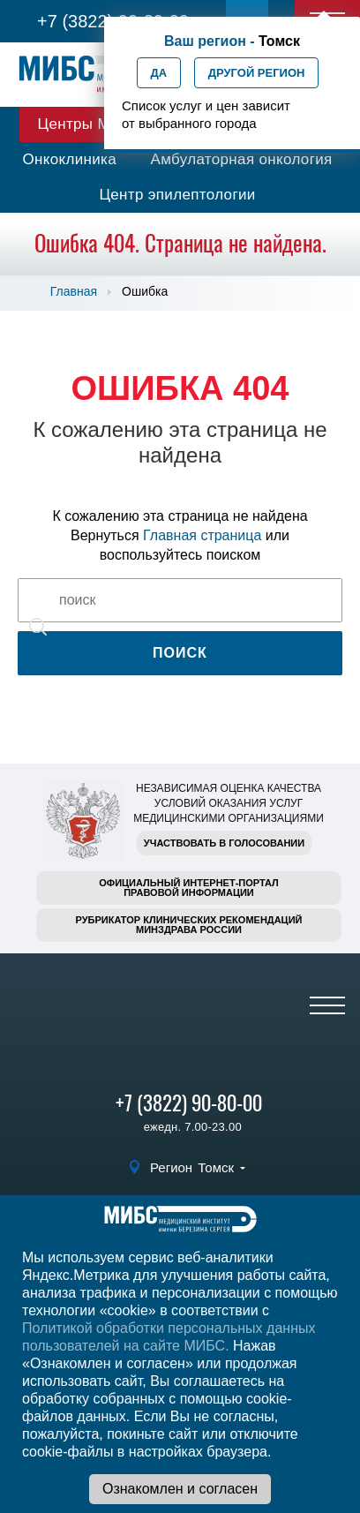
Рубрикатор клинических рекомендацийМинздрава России (189, 925)
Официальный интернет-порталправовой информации (189, 887)
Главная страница (202, 535)
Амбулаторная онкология (241, 159)
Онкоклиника (69, 159)
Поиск (180, 652)
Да (159, 72)
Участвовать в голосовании (224, 843)
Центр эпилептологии (177, 194)
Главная (73, 291)
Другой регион (256, 72)
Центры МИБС (89, 124)
